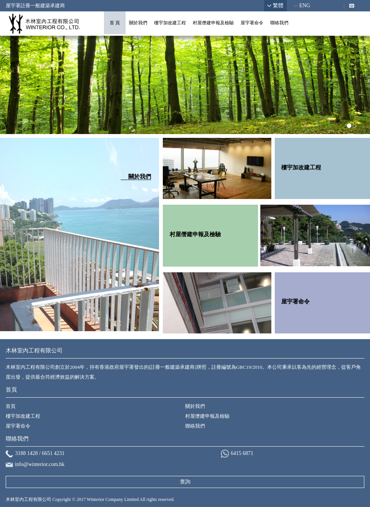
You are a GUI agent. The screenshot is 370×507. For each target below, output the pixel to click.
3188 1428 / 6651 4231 (40, 453)
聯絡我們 (279, 22)
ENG (304, 5)
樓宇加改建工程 (170, 22)
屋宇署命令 (252, 22)
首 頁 (115, 22)
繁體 (278, 5)
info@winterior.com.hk (40, 464)
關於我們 (138, 22)
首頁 (11, 406)
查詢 (185, 482)
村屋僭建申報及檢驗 (213, 22)
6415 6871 (242, 453)
